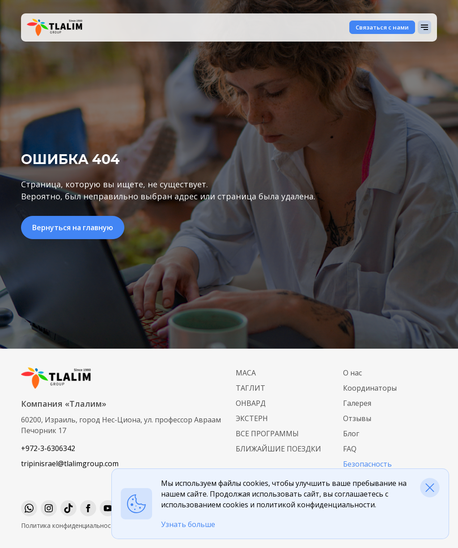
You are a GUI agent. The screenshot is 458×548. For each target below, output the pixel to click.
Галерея (357, 403)
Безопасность (367, 464)
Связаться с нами (382, 27)
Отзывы (357, 418)
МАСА (246, 373)
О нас (352, 373)
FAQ (349, 449)
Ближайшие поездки (278, 449)
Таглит (250, 388)
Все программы (267, 433)
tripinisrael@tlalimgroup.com (70, 463)
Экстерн (252, 418)
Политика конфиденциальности (69, 525)
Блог (351, 433)
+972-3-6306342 (48, 448)
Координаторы (370, 388)
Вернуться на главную (72, 227)
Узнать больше (188, 524)
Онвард (251, 403)
